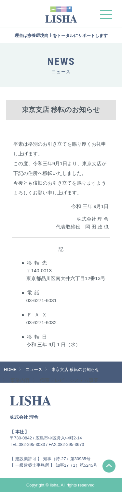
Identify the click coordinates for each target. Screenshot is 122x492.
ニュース (33, 369)
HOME (10, 369)
